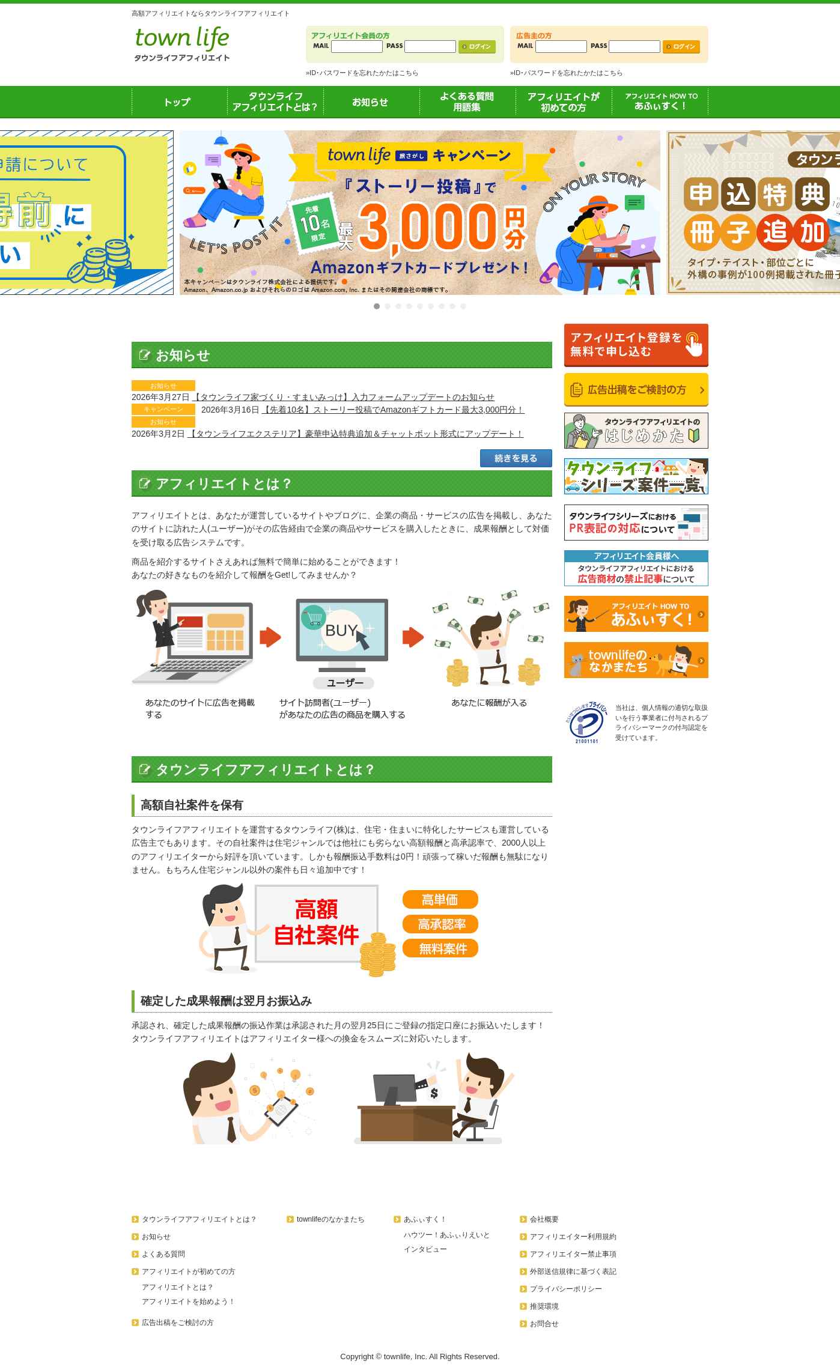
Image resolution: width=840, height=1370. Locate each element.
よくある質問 (163, 1254)
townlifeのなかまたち (331, 1219)
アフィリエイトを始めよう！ (189, 1301)
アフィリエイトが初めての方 (564, 101)
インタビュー (425, 1249)
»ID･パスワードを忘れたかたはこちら (362, 72)
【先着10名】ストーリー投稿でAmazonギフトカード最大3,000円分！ (393, 409)
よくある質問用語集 (468, 101)
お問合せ (544, 1324)
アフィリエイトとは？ (178, 1287)
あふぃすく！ (660, 101)
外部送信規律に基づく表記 (573, 1271)
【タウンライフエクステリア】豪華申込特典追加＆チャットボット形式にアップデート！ (355, 433)
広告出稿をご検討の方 (178, 1322)
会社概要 (544, 1219)
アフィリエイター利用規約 (573, 1236)
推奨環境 (544, 1306)
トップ (180, 101)
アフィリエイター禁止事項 (573, 1254)
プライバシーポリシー (566, 1289)
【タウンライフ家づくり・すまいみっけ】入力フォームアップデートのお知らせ (343, 397)
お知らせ (372, 101)
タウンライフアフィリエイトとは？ (276, 101)
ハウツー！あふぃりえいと (447, 1235)
